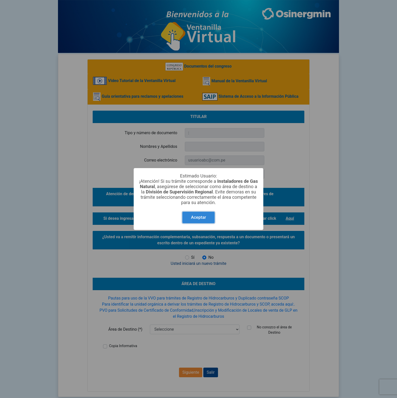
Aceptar (198, 217)
